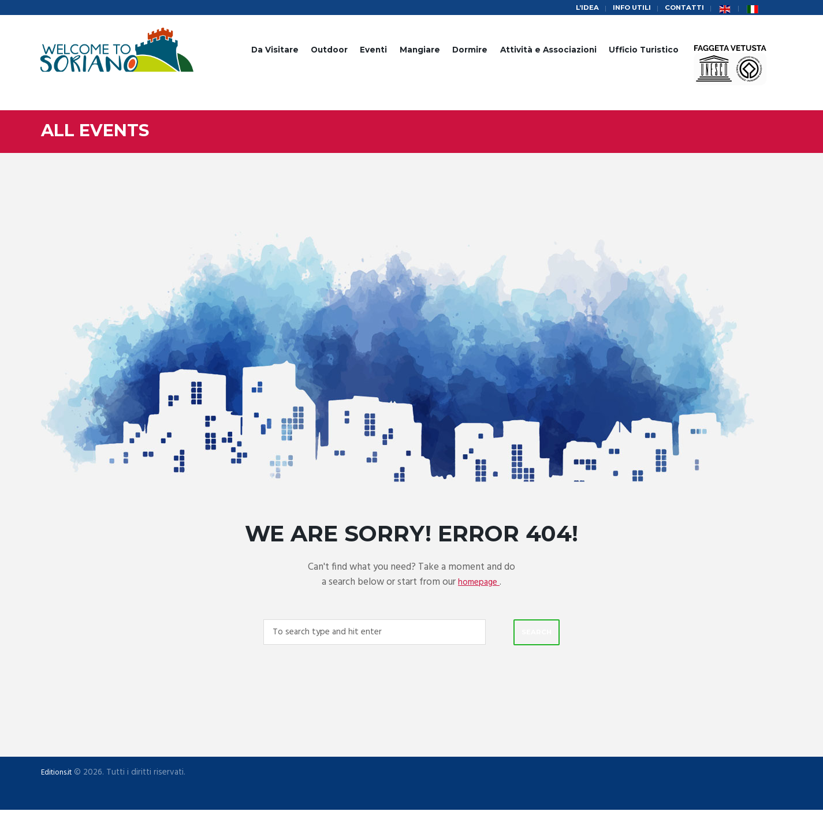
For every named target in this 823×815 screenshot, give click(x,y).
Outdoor (329, 51)
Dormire (469, 51)
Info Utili (624, 8)
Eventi (373, 51)
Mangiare (420, 51)
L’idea (576, 8)
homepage (478, 584)
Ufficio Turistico (644, 51)
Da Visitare (275, 51)
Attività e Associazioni (548, 51)
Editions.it (59, 777)
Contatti (682, 8)
